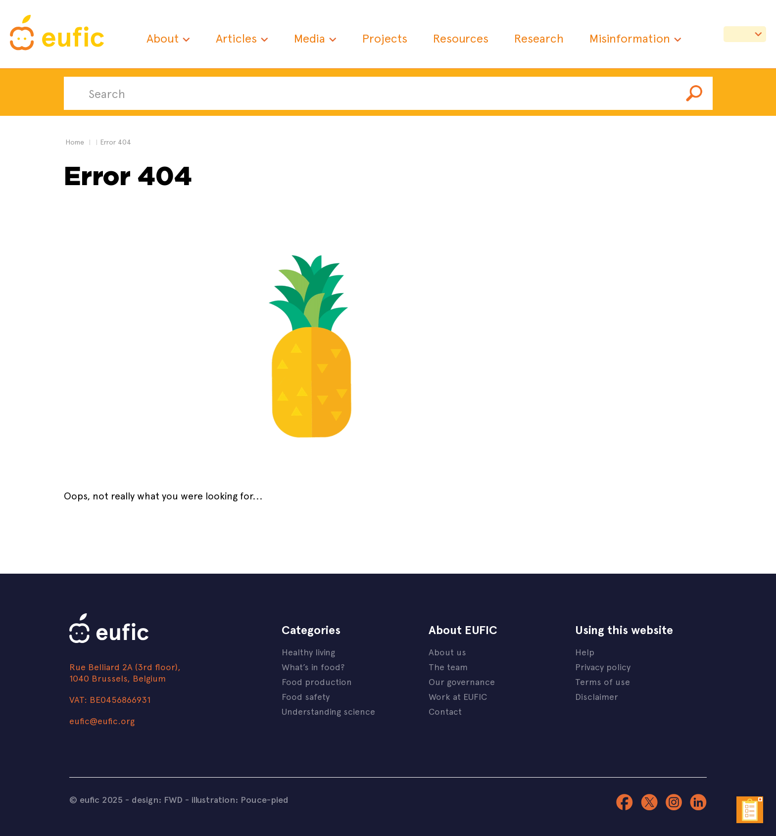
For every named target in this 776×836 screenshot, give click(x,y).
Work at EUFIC (458, 696)
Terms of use (602, 681)
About (162, 38)
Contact (445, 711)
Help (584, 651)
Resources (460, 38)
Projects (384, 38)
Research (539, 38)
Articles (236, 38)
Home (74, 142)
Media (309, 38)
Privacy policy (602, 666)
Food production (317, 681)
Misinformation (629, 38)
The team (448, 666)
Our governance (462, 681)
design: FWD (157, 799)
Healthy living (308, 651)
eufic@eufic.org (102, 720)
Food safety (306, 696)
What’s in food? (313, 666)
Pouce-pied (265, 799)
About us (447, 651)
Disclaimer (596, 696)
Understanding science (328, 711)
